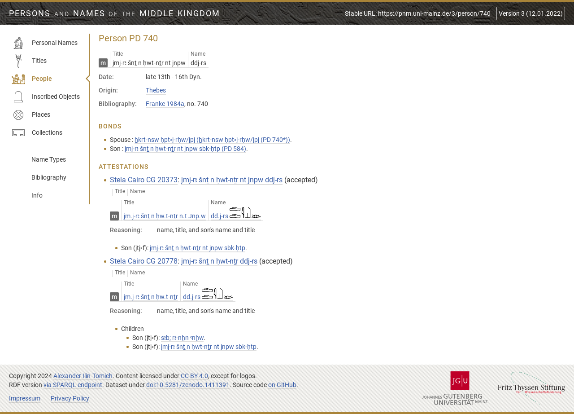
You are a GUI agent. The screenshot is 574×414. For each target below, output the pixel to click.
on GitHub (282, 384)
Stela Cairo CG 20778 (144, 261)
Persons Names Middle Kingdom (114, 13)
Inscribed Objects (46, 97)
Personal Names (45, 43)
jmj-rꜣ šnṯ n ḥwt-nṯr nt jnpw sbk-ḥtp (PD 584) (185, 148)
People (32, 79)
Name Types (48, 159)
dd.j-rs (236, 216)
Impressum (24, 398)
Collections (37, 133)
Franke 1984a (165, 103)
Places (31, 115)
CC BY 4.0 (194, 375)
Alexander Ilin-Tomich (83, 375)
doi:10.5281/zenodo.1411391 (188, 384)
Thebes (156, 90)
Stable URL (418, 13)
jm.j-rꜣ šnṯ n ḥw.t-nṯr (151, 296)
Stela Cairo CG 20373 (144, 180)
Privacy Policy (70, 398)
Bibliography (48, 177)
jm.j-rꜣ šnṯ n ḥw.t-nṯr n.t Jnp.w (165, 216)
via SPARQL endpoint (72, 384)
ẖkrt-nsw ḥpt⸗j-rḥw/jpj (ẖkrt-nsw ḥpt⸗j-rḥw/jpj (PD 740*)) (212, 139)
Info (37, 195)
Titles (29, 61)
